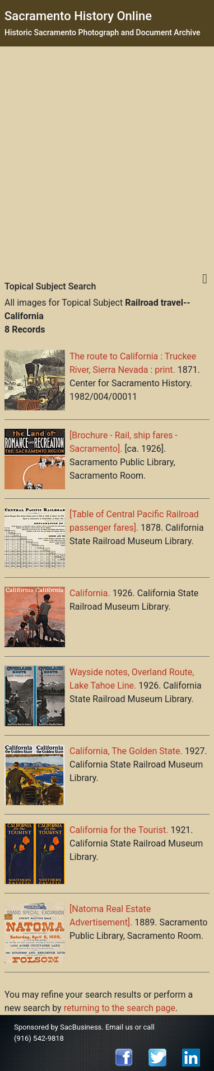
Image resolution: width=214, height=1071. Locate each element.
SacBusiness (80, 1027)
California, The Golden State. (126, 751)
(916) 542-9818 (39, 1038)
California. (89, 593)
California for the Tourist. (118, 830)
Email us (119, 1027)
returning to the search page (119, 1008)
